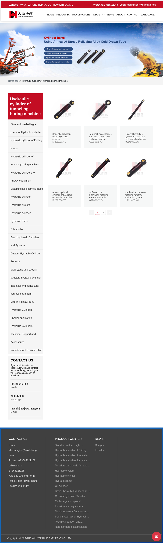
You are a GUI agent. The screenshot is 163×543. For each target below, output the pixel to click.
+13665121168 (26, 460)
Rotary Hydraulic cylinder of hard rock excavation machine (62, 195)
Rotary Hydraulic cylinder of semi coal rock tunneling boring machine (135, 138)
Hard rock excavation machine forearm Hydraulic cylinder (135, 195)
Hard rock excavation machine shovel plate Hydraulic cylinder (99, 136)
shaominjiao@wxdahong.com (141, 5)
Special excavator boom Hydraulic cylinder (61, 136)
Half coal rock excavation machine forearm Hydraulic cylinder (98, 196)
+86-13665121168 (19, 384)
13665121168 (111, 5)
